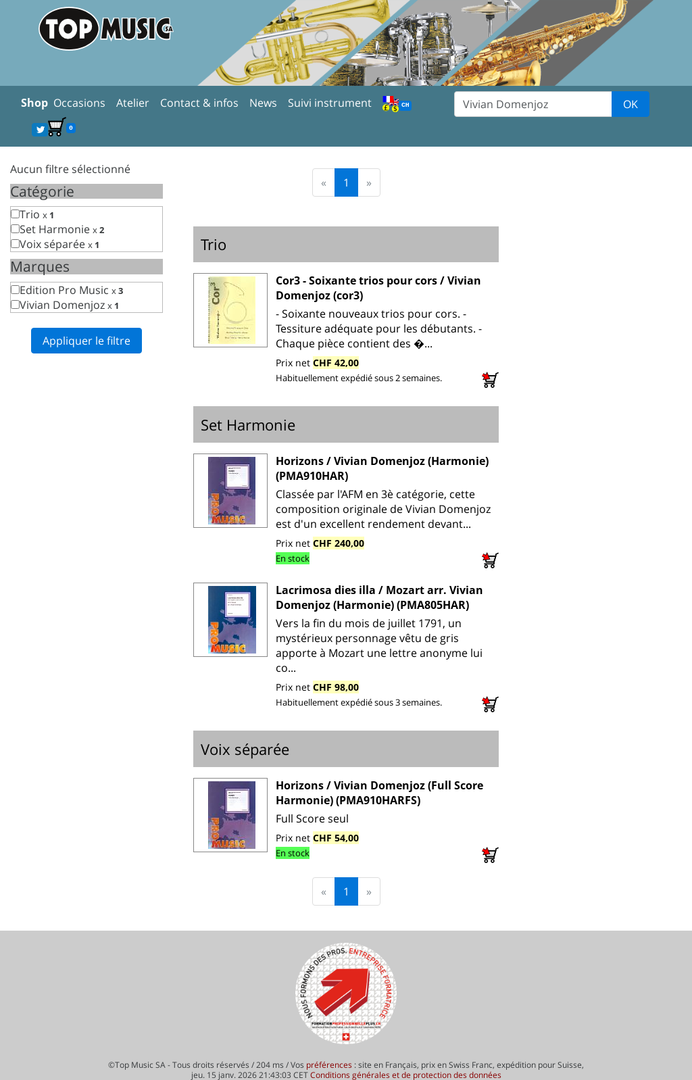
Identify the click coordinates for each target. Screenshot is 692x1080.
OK (630, 104)
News (263, 102)
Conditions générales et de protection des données (405, 1075)
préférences (329, 1065)
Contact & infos (199, 102)
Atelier (132, 102)
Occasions (79, 102)
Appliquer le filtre (86, 340)
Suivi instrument (330, 102)
